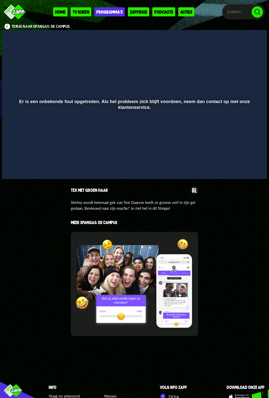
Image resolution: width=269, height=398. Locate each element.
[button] (12, 168)
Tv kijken (81, 12)
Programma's (109, 12)
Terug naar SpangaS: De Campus (41, 26)
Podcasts (163, 12)
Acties (186, 12)
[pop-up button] (246, 168)
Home (60, 12)
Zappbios (138, 12)
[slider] (133, 157)
